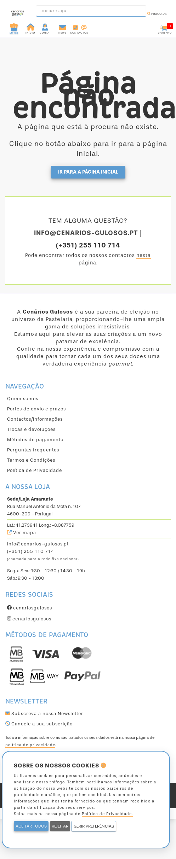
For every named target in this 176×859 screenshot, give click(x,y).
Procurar (157, 14)
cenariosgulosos (29, 607)
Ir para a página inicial (88, 172)
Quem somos (22, 398)
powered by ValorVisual (88, 795)
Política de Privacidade (34, 470)
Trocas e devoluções (31, 429)
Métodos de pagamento (35, 439)
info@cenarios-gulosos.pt (38, 544)
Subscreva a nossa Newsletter (44, 713)
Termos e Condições (31, 460)
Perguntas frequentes (33, 449)
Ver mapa (21, 532)
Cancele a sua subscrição (39, 723)
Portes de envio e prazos (36, 408)
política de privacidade (30, 745)
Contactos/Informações (35, 419)
